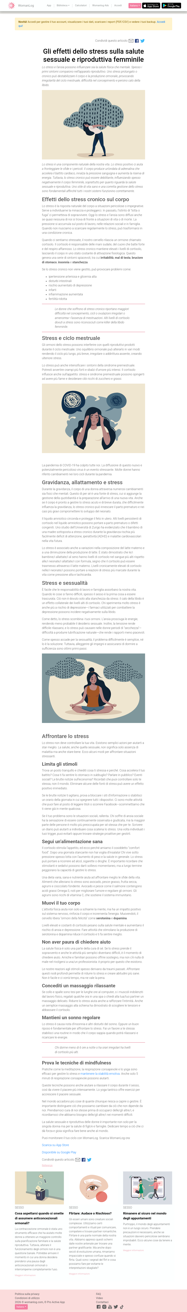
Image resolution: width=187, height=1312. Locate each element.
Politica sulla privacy (27, 1294)
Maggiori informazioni (25, 1275)
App (49, 5)
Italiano (134, 5)
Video (99, 1298)
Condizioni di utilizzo (27, 1298)
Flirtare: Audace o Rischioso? (90, 1213)
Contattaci (102, 1302)
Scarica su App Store (55, 1145)
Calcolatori (81, 5)
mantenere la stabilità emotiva (100, 1073)
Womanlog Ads (100, 5)
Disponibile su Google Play (59, 1152)
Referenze (47, 1165)
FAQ (98, 1294)
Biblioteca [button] (62, 5)
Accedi (118, 5)
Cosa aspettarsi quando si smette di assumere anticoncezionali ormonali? (39, 1218)
